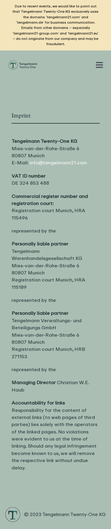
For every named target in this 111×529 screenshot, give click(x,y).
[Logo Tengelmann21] (23, 62)
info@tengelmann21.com (58, 163)
